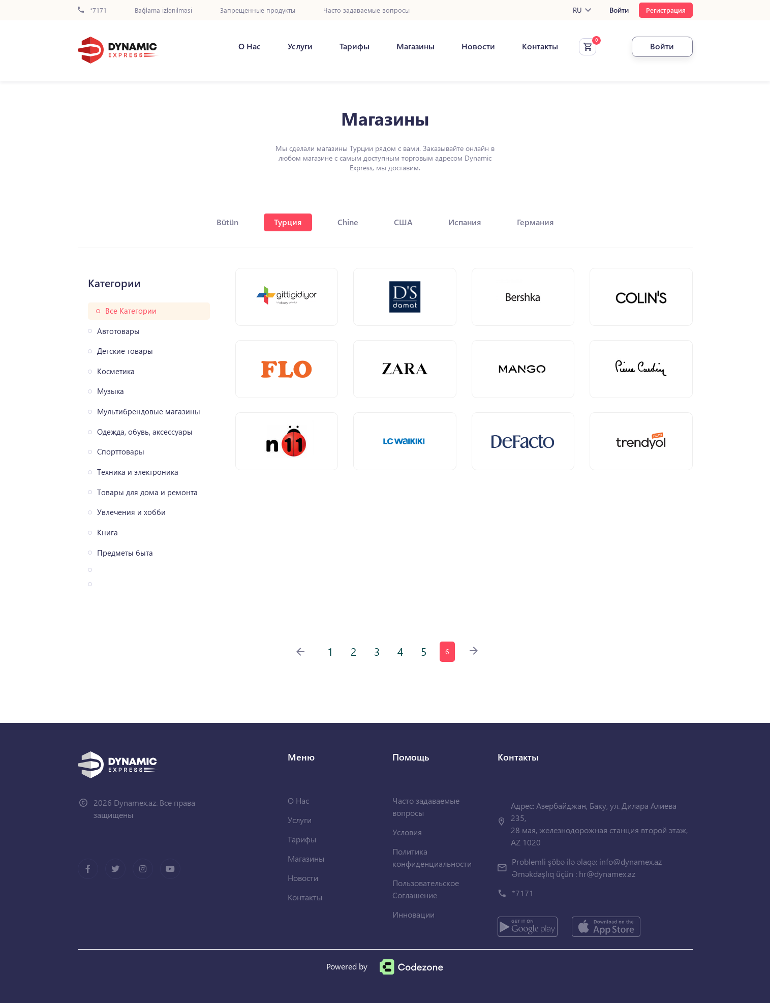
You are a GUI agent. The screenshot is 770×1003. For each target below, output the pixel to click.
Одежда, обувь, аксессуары (145, 432)
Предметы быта (125, 553)
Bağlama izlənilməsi (163, 10)
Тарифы (354, 46)
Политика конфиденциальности (432, 857)
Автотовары (118, 331)
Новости (478, 46)
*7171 (92, 10)
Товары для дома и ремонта (147, 492)
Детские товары (125, 351)
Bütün (227, 222)
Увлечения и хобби (131, 512)
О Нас (249, 46)
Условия (407, 832)
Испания (464, 222)
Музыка (110, 391)
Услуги (300, 46)
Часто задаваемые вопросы (366, 10)
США (403, 222)
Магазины (415, 46)
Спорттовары (120, 452)
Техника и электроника (137, 472)
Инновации (413, 914)
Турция (288, 222)
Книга (107, 532)
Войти (619, 10)
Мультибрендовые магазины (148, 411)
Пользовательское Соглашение (425, 888)
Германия (535, 222)
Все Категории (131, 311)
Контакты (540, 46)
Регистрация (666, 10)
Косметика (116, 371)
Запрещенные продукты (257, 10)
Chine (347, 222)
